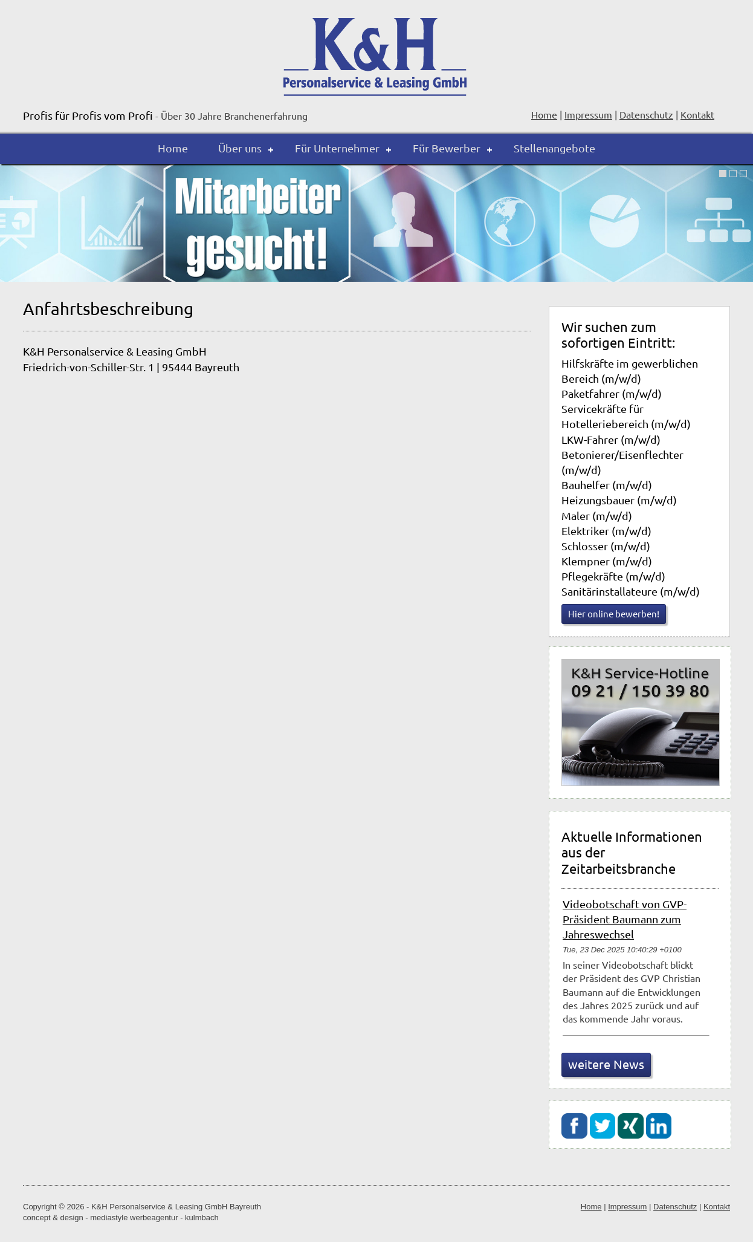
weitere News (606, 1063)
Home (173, 147)
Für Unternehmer (337, 147)
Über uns (240, 147)
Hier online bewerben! (613, 613)
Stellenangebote (554, 147)
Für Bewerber (446, 147)
